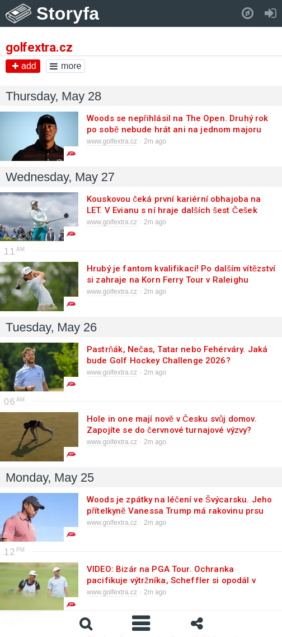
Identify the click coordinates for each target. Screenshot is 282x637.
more (65, 66)
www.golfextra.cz (112, 141)
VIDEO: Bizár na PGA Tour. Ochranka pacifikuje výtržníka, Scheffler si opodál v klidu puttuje (171, 580)
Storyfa (68, 13)
